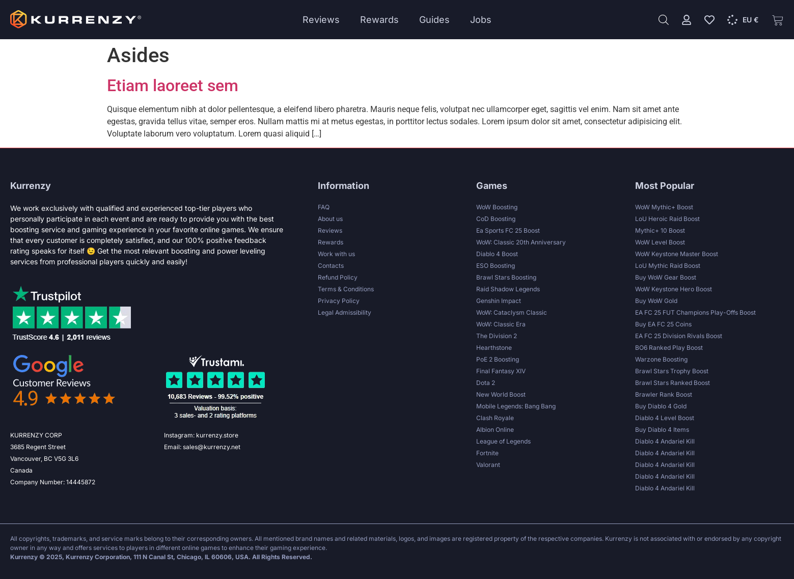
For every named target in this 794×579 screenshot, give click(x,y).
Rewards (379, 19)
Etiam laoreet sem (172, 85)
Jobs (480, 19)
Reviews (321, 19)
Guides (434, 19)
